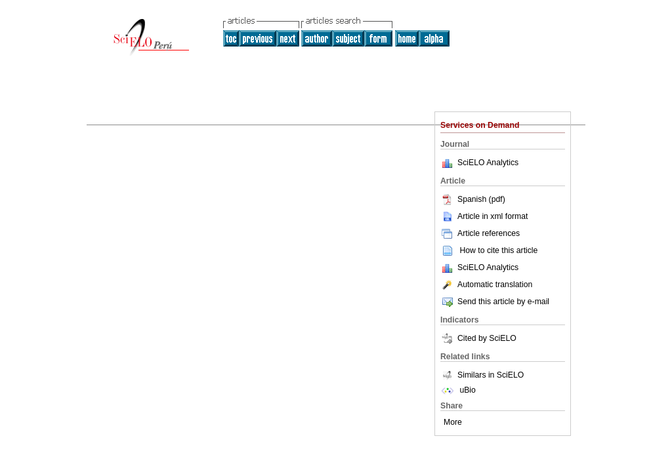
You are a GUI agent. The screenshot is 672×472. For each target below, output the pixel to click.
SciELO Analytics (487, 162)
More (453, 422)
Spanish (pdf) (472, 199)
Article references (480, 233)
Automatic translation (486, 284)
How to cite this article (498, 250)
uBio (458, 390)
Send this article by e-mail (494, 301)
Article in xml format (484, 216)
